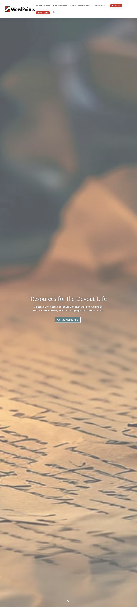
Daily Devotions (43, 6)
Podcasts (116, 6)
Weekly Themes (60, 6)
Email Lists (43, 13)
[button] (54, 14)
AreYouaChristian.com (80, 6)
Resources (100, 6)
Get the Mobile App (67, 319)
